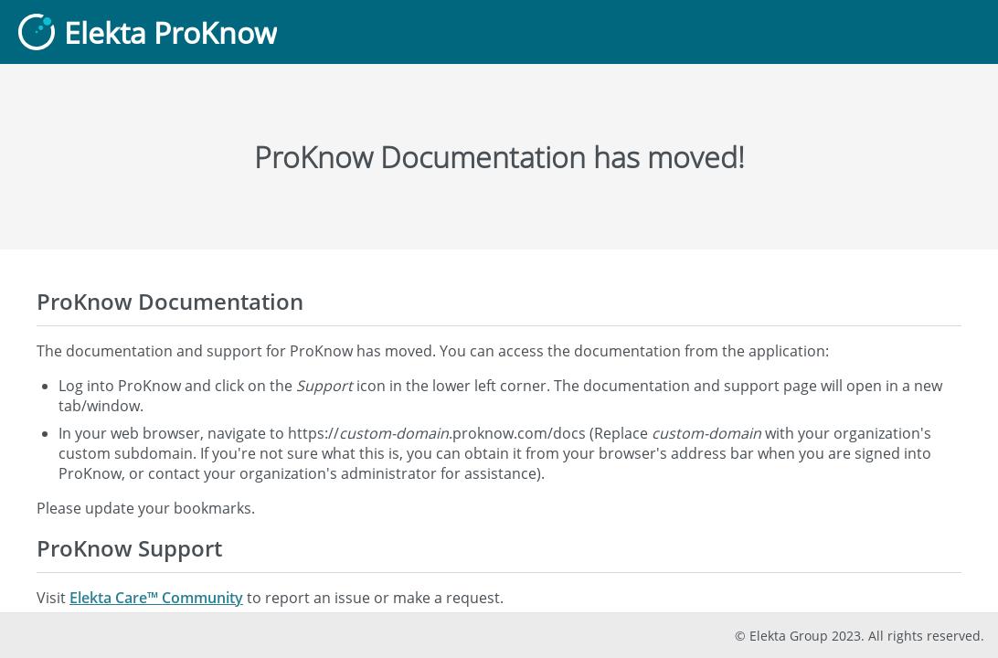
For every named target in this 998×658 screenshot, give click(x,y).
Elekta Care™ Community (156, 598)
